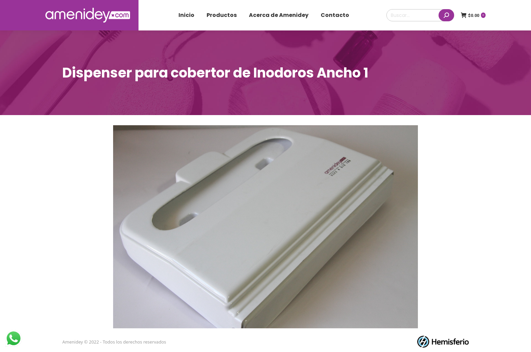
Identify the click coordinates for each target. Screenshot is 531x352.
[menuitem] (186, 15)
